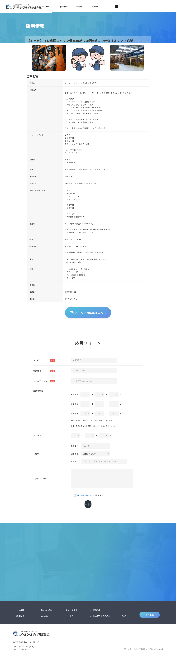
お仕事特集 (95, 602)
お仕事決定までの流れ (100, 608)
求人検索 (20, 602)
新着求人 (45, 608)
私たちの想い (47, 602)
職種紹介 (20, 608)
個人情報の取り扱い (85, 500)
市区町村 (75, 466)
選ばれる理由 (72, 602)
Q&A (124, 608)
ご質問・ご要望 (40, 483)
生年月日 (37, 440)
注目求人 (70, 608)
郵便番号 (75, 450)
